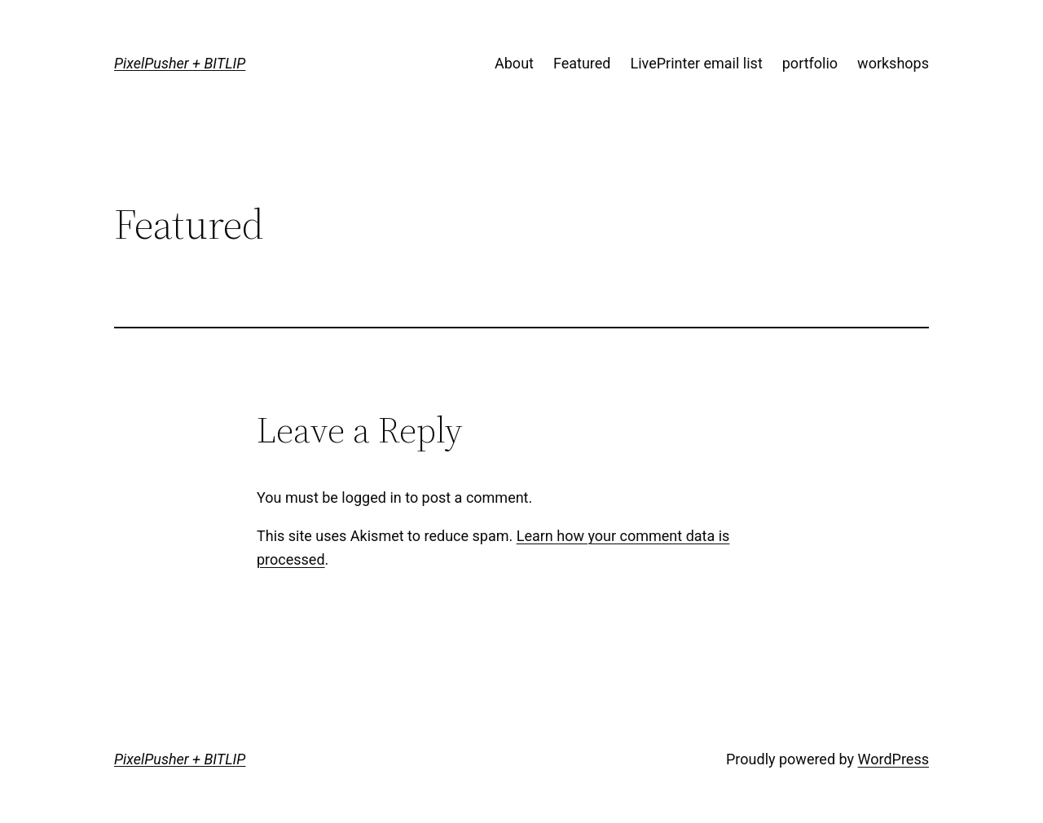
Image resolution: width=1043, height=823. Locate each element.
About (514, 63)
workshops (893, 63)
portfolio (810, 63)
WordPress (893, 759)
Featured (582, 63)
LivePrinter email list (697, 63)
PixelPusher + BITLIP (179, 63)
